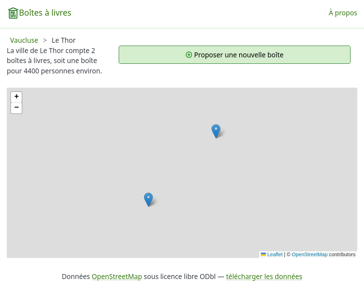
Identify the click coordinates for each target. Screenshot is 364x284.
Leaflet (272, 254)
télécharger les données (264, 276)
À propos (343, 12)
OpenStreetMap (310, 254)
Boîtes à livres (45, 12)
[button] (148, 199)
